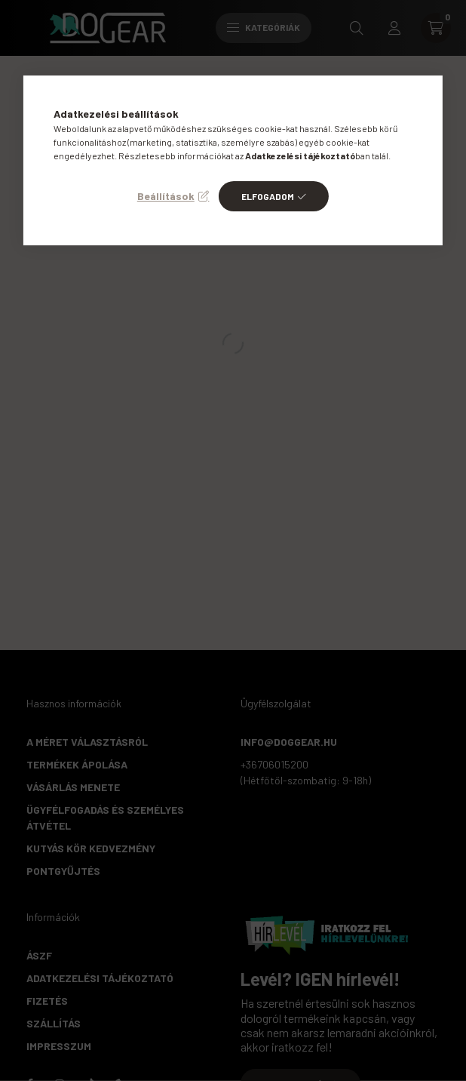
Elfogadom (267, 196)
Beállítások (166, 195)
